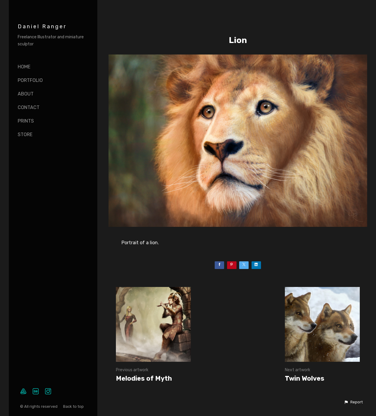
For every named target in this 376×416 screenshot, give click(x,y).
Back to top (74, 406)
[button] (353, 402)
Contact (29, 107)
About (26, 94)
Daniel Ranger (42, 26)
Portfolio (30, 80)
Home (24, 67)
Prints (26, 121)
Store (25, 134)
